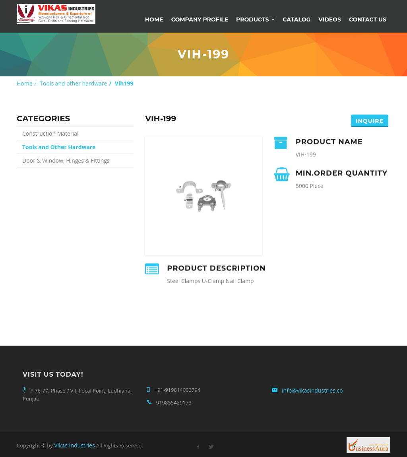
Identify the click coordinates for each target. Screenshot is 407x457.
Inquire (370, 120)
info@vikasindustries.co (312, 390)
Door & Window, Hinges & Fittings (66, 160)
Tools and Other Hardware (59, 147)
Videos (329, 19)
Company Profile (199, 19)
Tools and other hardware (73, 83)
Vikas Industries (74, 445)
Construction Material (50, 133)
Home (154, 19)
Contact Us (367, 19)
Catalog (296, 19)
